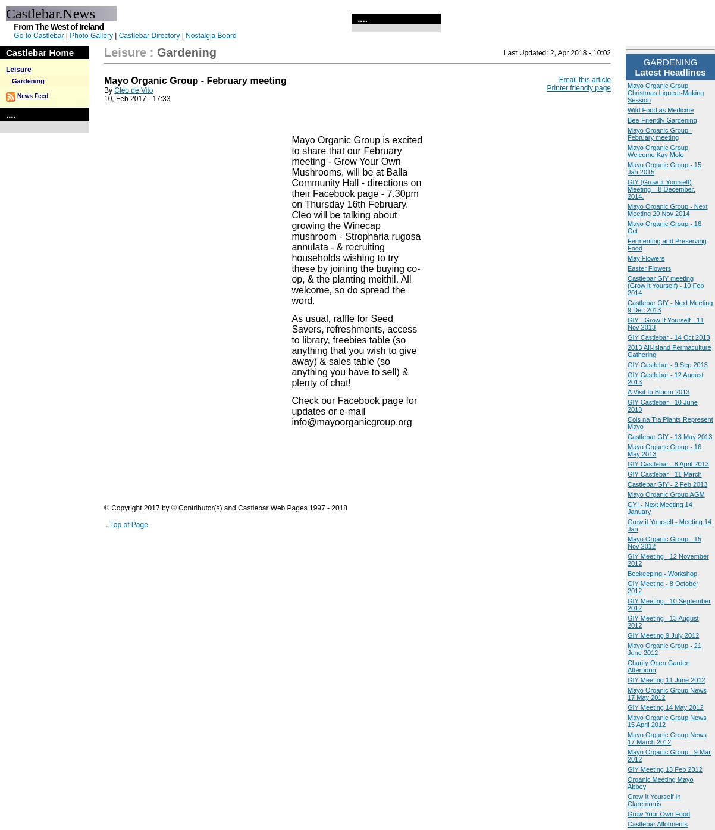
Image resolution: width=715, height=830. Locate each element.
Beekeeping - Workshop (662, 573)
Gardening (28, 80)
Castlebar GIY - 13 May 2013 (670, 436)
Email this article (585, 80)
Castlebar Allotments (658, 824)
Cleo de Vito (133, 90)
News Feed (32, 96)
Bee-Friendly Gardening (662, 120)
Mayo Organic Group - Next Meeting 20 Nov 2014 (668, 210)
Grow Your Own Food (659, 814)
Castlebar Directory (149, 36)
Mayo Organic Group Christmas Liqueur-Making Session (666, 93)
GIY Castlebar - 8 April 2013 (668, 464)
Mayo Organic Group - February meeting (660, 134)
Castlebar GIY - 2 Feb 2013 (667, 484)
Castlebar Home (40, 53)
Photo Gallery (91, 36)
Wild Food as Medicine (661, 110)
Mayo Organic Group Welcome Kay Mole (658, 151)
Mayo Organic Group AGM (666, 494)
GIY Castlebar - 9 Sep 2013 (668, 364)
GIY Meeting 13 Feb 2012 (665, 769)
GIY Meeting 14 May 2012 (666, 707)
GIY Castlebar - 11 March (665, 474)
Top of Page (129, 525)
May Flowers (646, 258)
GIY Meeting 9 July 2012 (663, 635)
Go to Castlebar (39, 36)
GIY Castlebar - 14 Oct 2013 (669, 337)
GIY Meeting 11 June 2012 (666, 680)
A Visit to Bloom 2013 (658, 392)
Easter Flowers (649, 268)
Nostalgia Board (211, 36)
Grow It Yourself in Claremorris (654, 800)
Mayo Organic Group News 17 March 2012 (667, 738)
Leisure (19, 69)
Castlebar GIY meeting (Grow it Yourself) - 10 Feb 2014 (666, 285)
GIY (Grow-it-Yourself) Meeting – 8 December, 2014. (661, 189)
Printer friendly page (579, 88)
